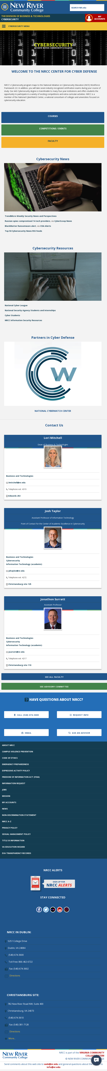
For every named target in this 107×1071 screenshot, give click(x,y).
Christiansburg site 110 (19, 665)
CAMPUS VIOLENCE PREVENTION (17, 751)
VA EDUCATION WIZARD (13, 847)
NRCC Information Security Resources (23, 320)
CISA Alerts (45, 226)
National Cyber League (16, 305)
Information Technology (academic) (24, 564)
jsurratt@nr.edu (16, 652)
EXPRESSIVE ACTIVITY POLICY (16, 770)
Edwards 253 (14, 495)
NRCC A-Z (6, 821)
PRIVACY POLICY (9, 827)
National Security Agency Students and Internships (30, 310)
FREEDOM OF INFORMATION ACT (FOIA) (21, 777)
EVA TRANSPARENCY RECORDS (16, 853)
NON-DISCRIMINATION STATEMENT (19, 815)
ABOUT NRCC (8, 745)
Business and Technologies (19, 476)
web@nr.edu (51, 1064)
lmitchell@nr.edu (17, 482)
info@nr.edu (53, 1067)
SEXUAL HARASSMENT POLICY (16, 834)
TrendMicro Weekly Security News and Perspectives (31, 216)
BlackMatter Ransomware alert (20, 226)
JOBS (4, 789)
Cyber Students (12, 315)
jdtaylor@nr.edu (16, 570)
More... (12, 1038)
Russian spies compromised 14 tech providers (27, 221)
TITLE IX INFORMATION (13, 840)
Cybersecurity (13, 560)
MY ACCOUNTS (9, 802)
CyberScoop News (63, 221)
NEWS (5, 808)
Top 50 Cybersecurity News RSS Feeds (23, 231)
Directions (14, 975)
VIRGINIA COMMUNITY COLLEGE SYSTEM (91, 1054)
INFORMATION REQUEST (13, 783)
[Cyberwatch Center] (52, 405)
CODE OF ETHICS (10, 758)
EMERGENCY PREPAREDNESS (15, 764)
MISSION (6, 796)
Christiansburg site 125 (19, 584)
